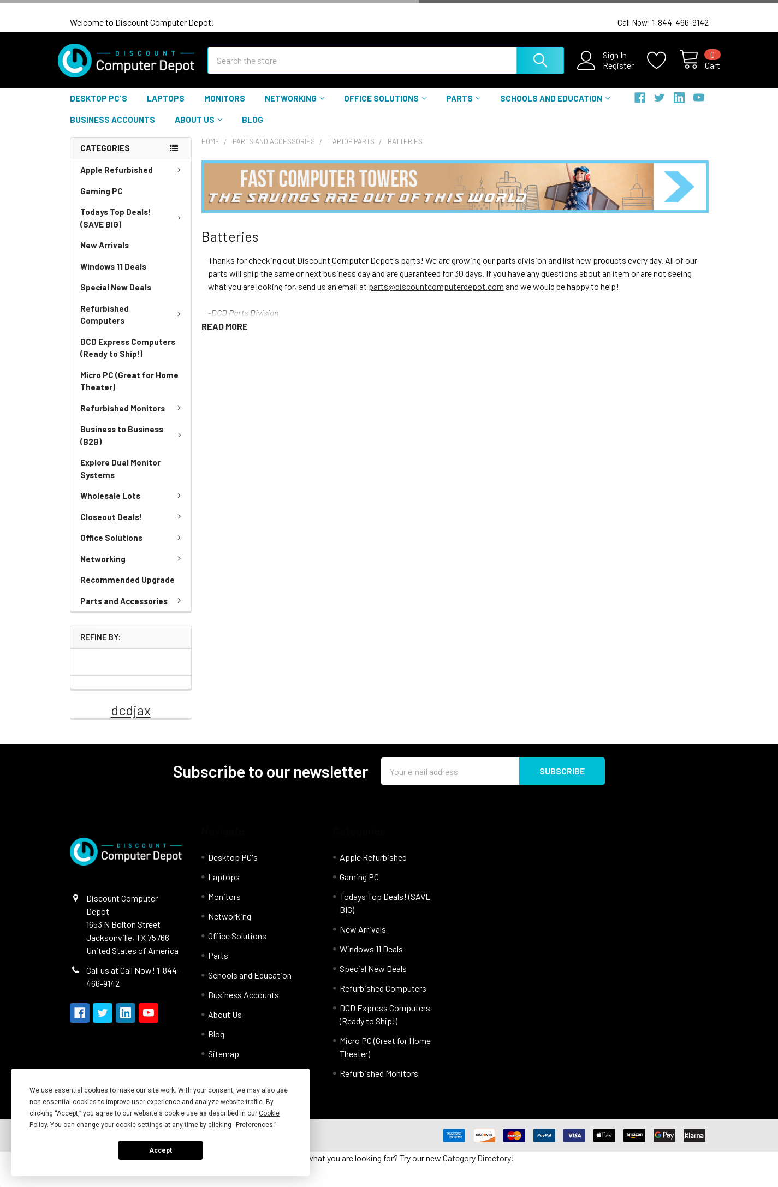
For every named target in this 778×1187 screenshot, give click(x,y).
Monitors (224, 107)
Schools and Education (555, 107)
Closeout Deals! (132, 525)
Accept (160, 1150)
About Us (198, 128)
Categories (105, 157)
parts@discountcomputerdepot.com (436, 295)
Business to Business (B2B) (133, 444)
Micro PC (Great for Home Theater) (129, 390)
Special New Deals (115, 296)
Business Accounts (112, 128)
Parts (463, 107)
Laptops (166, 107)
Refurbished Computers (132, 323)
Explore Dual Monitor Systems (120, 477)
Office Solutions (385, 107)
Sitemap (223, 1063)
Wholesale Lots (132, 504)
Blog (252, 128)
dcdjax (131, 719)
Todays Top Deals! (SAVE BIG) (133, 227)
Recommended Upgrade (127, 588)
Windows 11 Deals (113, 275)
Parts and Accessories (132, 610)
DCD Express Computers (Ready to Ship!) (127, 356)
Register (606, 71)
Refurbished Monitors (132, 417)
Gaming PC (101, 200)
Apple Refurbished (132, 178)
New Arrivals (104, 254)
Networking (294, 107)
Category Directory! (478, 1167)
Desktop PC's (98, 107)
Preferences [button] (254, 1125)
